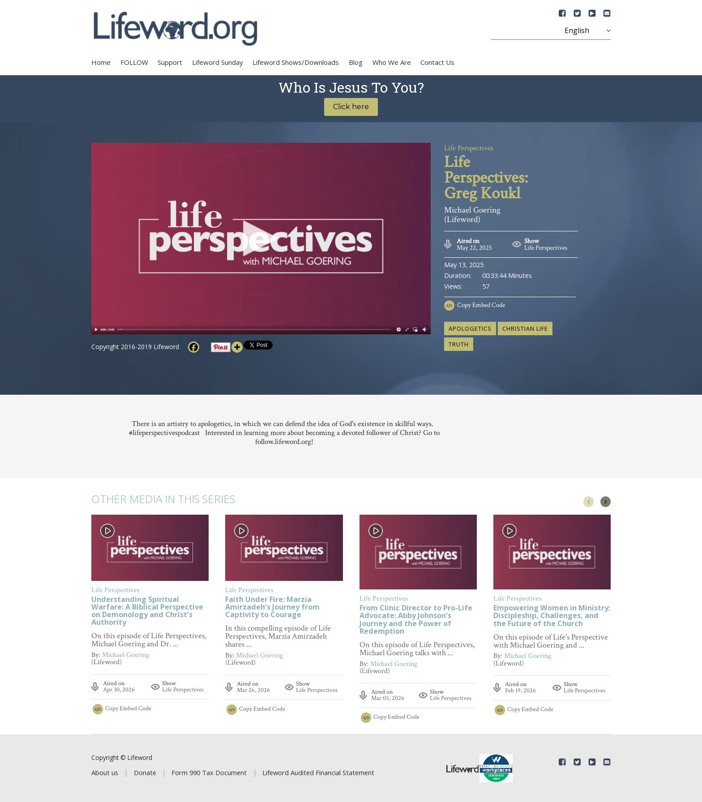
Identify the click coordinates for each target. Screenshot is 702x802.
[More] (237, 347)
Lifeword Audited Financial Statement (318, 772)
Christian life (525, 328)
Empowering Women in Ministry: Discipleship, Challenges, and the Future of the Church (551, 616)
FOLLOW (134, 62)
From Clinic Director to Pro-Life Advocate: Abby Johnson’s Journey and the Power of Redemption (416, 620)
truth (459, 344)
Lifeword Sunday (217, 62)
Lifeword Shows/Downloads (296, 62)
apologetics (470, 328)
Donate (145, 772)
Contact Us (437, 62)
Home (101, 62)
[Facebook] (193, 347)
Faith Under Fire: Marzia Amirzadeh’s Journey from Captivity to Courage (272, 607)
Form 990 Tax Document (209, 772)
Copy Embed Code (481, 305)
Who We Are (391, 62)
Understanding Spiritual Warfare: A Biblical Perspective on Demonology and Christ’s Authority (147, 611)
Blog (356, 62)
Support (170, 62)
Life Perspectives (545, 247)
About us (104, 772)
